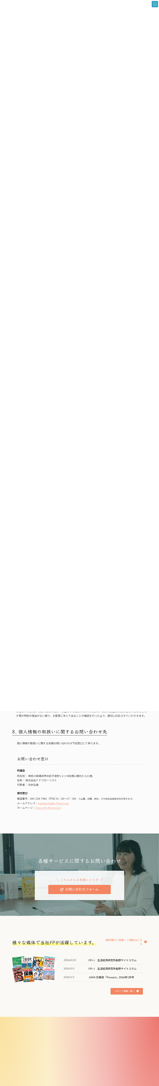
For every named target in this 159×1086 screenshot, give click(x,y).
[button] (79, 889)
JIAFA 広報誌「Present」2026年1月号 (111, 977)
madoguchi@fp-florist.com (53, 803)
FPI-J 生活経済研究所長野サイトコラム (113, 960)
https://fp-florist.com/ (48, 807)
